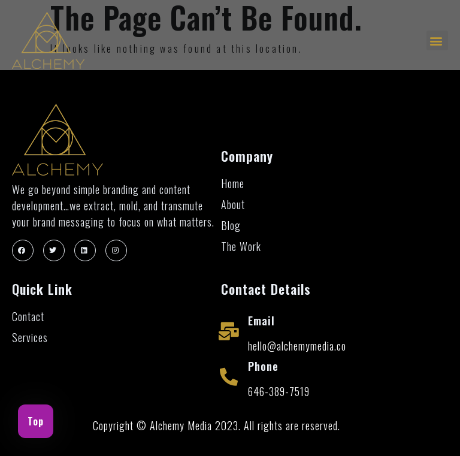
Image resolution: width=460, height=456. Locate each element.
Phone (263, 366)
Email (261, 320)
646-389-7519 (279, 391)
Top (36, 421)
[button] (437, 40)
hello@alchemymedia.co (297, 346)
